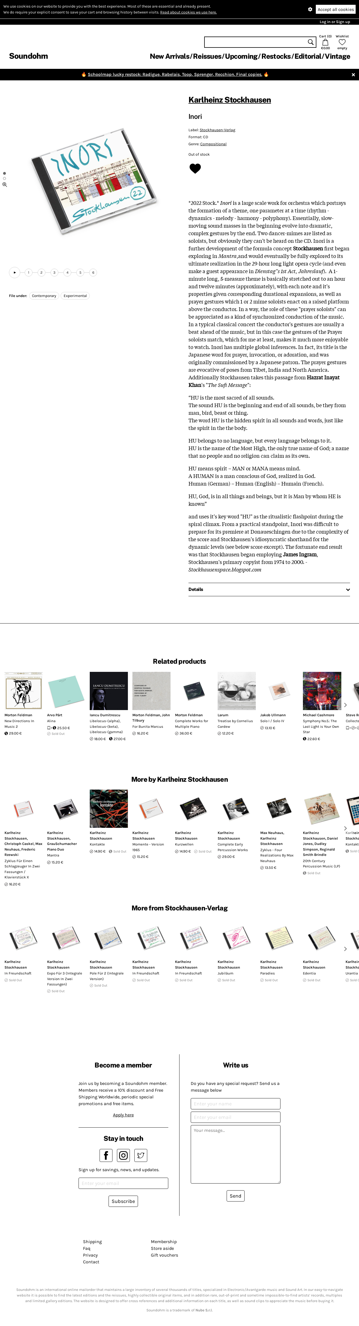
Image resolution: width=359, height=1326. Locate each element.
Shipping (92, 1241)
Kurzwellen (184, 844)
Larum (223, 715)
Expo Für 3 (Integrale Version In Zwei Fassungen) (64, 978)
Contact (91, 1261)
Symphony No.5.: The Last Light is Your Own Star (321, 726)
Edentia (309, 973)
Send (235, 1196)
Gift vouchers (164, 1255)
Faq (86, 1248)
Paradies (267, 973)
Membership (164, 1241)
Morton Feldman (18, 715)
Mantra (53, 855)
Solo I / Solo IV (272, 721)
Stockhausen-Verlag (217, 130)
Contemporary (44, 296)
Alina (51, 721)
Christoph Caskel (19, 844)
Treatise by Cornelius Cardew (235, 724)
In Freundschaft (17, 973)
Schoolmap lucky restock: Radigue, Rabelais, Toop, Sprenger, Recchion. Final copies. (175, 74)
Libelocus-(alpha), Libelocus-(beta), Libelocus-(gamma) (106, 726)
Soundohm (28, 55)
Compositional (213, 144)
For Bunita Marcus (147, 726)
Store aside (162, 1248)
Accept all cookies (336, 9)
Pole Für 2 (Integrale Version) (107, 976)
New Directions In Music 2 (19, 724)
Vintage (337, 56)
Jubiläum (225, 973)
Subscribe (123, 1201)
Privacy (90, 1255)
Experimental (75, 296)
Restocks (276, 56)
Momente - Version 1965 (148, 847)
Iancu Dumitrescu (105, 715)
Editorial (307, 56)
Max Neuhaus (271, 833)
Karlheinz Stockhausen (229, 99)
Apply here (123, 1115)
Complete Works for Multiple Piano (191, 724)
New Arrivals (169, 56)
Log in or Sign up (335, 21)
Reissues (207, 56)
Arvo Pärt (54, 715)
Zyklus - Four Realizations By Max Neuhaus (277, 855)
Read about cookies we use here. (188, 12)
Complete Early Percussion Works (233, 847)
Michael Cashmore (318, 715)
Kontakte (97, 844)
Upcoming (241, 56)
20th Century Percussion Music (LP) (321, 864)
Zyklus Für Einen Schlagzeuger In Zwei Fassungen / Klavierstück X (22, 869)
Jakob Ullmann (273, 715)
